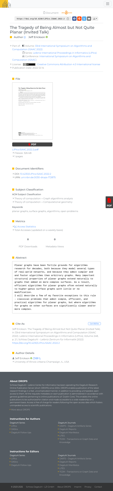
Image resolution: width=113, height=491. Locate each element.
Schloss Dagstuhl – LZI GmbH (40, 487)
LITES (62, 436)
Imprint (77, 487)
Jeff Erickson (36, 37)
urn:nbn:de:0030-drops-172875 (38, 177)
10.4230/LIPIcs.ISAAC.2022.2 (35, 173)
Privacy (88, 487)
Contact (98, 487)
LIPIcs (14, 426)
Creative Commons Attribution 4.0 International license (61, 64)
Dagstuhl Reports (68, 429)
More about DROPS (20, 409)
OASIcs (14, 429)
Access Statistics (25, 226)
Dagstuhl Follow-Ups (21, 432)
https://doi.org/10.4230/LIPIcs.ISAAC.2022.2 (36, 342)
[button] (95, 18)
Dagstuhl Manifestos (69, 432)
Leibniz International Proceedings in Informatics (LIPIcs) (65, 52)
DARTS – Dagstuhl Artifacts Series (75, 426)
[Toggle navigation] (107, 3)
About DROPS (64, 487)
